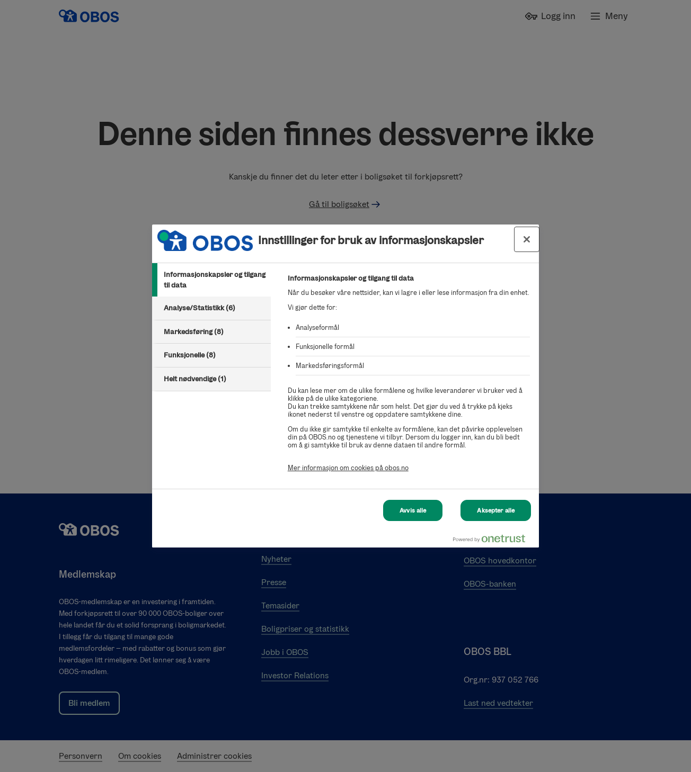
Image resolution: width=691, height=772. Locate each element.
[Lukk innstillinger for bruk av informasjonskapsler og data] (526, 239)
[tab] (211, 280)
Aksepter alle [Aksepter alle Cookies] (496, 510)
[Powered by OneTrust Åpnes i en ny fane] (493, 540)
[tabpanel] (408, 379)
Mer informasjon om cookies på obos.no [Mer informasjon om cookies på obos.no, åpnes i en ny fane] (348, 468)
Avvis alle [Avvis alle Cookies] (413, 510)
